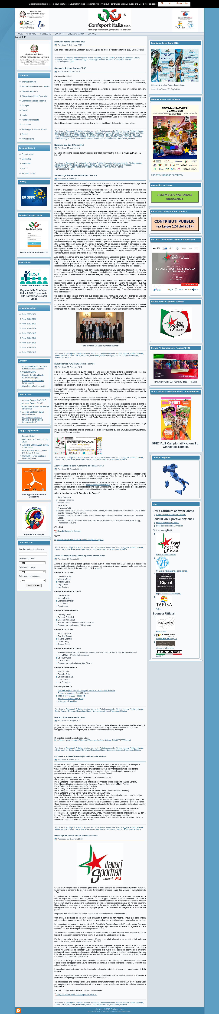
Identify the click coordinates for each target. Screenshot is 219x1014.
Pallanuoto (26, 125)
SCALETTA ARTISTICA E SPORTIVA (167, 175)
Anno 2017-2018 (29, 328)
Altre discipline (28, 139)
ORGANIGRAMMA (76, 34)
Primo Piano (119, 60)
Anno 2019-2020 (29, 319)
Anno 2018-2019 (29, 324)
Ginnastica (67, 60)
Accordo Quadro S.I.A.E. (32, 403)
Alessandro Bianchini (165, 647)
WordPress (100, 1011)
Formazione (107, 165)
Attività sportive (108, 58)
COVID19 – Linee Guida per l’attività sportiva (34, 457)
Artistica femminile (91, 131)
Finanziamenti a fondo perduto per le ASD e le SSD (35, 451)
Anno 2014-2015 (29, 343)
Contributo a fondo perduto (33, 386)
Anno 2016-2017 (29, 333)
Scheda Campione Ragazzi (68, 531)
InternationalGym (29, 82)
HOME (20, 34)
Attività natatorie (94, 58)
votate (97, 568)
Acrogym (25, 106)
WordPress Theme (111, 1011)
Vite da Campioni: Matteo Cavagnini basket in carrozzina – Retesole (86, 690)
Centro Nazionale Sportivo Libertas (171, 514)
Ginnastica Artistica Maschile (34, 101)
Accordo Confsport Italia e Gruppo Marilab (33, 413)
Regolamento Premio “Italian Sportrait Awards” (77, 994)
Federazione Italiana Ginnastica (169, 526)
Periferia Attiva (110, 139)
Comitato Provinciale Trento (83, 135)
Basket (25, 134)
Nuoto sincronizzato (84, 139)
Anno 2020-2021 (29, 314)
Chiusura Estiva (29, 372)
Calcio (57, 133)
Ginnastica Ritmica (30, 91)
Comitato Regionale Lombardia (73, 137)
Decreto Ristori (28, 436)
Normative (26, 164)
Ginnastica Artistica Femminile (34, 96)
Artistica (69, 58)
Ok (162, 3)
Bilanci (24, 168)
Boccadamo (165, 630)
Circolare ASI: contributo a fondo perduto (33, 382)
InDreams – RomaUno (67, 701)
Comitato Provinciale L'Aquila (98, 133)
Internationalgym (80, 60)
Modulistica (26, 159)
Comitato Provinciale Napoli (123, 133)
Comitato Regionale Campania (109, 135)
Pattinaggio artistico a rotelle (101, 60)
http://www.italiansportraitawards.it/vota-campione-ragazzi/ (78, 540)
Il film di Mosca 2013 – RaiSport (71, 696)
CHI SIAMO (31, 34)
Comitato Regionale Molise (98, 137)
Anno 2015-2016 (29, 338)
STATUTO (92, 34)
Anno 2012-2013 (29, 352)
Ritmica (128, 60)
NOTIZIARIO (45, 34)
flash (71, 62)
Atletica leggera (80, 58)
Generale (58, 60)
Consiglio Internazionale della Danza (171, 569)
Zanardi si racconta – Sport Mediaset (73, 693)
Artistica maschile (107, 131)
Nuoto (24, 115)
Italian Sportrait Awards (168, 553)
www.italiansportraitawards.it (98, 485)
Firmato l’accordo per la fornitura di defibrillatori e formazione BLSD (32, 419)
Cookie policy (182, 3)
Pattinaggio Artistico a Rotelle (34, 129)
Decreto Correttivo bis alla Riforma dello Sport (33, 376)
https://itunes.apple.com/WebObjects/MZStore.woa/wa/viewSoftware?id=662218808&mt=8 (92, 740)
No (170, 3)
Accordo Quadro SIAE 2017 (34, 400)
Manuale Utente (28, 173)
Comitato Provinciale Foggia (73, 133)
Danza (24, 110)
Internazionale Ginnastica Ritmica (36, 87)
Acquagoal (70, 131)
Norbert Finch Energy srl (166, 637)
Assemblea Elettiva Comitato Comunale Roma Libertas (34, 367)
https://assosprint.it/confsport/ (168, 592)
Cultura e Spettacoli (124, 58)
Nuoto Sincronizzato (30, 120)
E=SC (120, 137)
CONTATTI (59, 34)
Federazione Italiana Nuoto (167, 523)
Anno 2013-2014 (29, 347)
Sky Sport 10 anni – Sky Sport (70, 698)
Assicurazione (28, 154)
